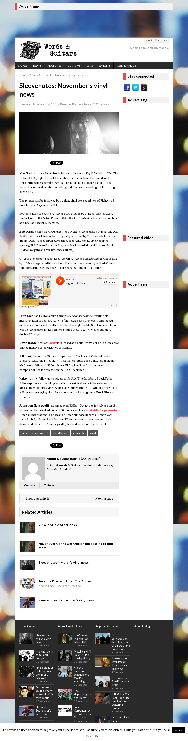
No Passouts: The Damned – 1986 (120, 681)
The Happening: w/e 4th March (83, 694)
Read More (94, 736)
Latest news (27, 626)
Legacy (52, 343)
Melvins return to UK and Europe (44, 655)
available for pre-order (102, 410)
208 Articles (90, 458)
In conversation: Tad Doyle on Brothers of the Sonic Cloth (121, 642)
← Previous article (36, 498)
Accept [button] (179, 730)
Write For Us (126, 65)
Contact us (161, 40)
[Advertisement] (89, 23)
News (37, 65)
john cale (79, 433)
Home (22, 65)
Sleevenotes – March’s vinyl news (44, 638)
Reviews (74, 65)
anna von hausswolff (35, 433)
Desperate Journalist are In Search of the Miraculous (45, 692)
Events (105, 65)
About (148, 40)
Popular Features (107, 626)
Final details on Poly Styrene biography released (45, 673)
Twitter (49, 485)
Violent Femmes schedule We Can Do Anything (81, 674)
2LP (25, 236)
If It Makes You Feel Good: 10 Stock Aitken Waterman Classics (121, 701)
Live (90, 65)
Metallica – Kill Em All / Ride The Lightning (82, 655)
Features (54, 65)
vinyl (93, 433)
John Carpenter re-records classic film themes (82, 712)
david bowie (60, 433)
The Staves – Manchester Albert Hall (81, 638)
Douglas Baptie (70, 104)
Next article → (106, 498)
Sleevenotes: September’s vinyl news (43, 710)
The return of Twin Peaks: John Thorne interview (120, 663)
